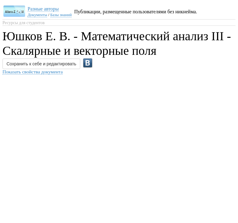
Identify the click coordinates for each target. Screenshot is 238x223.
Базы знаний (61, 14)
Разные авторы (43, 8)
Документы (37, 14)
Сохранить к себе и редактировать (41, 63)
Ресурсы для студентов (23, 22)
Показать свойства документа (32, 71)
